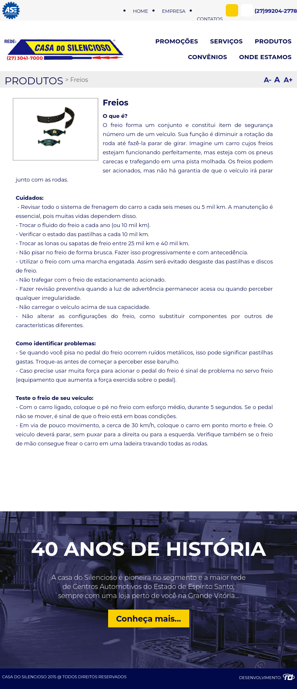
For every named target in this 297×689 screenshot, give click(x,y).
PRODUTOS (34, 81)
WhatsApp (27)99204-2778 (247, 10)
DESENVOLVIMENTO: (267, 677)
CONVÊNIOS (207, 57)
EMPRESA (174, 11)
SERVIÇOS (226, 41)
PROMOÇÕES (176, 41)
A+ (288, 80)
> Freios (76, 80)
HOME (140, 11)
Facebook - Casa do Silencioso (232, 10)
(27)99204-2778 (276, 11)
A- (267, 80)
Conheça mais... (148, 619)
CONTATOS (209, 11)
